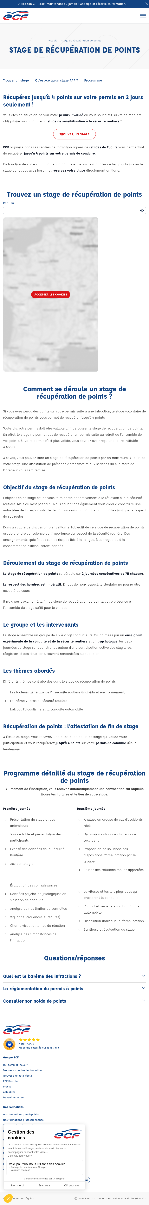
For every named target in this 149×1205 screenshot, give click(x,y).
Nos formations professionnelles (23, 1119)
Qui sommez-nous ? (15, 1064)
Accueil (52, 40)
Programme (93, 80)
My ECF (7, 1147)
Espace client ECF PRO (16, 1158)
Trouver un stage (16, 80)
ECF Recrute (10, 1081)
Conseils (8, 1163)
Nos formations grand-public (21, 1114)
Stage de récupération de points (23, 1125)
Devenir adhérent (14, 1097)
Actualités (9, 1091)
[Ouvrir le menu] (143, 15)
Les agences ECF (13, 1130)
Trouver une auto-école (17, 1075)
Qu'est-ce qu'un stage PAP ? (56, 80)
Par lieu (8, 203)
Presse (7, 1086)
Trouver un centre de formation (22, 1070)
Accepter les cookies (50, 294)
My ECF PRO (10, 1153)
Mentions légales (23, 1198)
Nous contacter (12, 1169)
